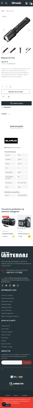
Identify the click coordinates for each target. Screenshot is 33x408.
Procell (20, 231)
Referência (7, 148)
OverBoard (5, 231)
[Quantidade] (6, 87)
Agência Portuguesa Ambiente (10, 316)
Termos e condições (7, 295)
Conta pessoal (5, 326)
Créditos (3, 341)
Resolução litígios (6, 304)
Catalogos (24, 395)
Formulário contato (6, 347)
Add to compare (8, 96)
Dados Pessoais (6, 335)
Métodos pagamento (7, 313)
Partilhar (9, 114)
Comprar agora (16, 103)
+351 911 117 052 (14, 272)
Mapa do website (6, 344)
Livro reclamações (6, 310)
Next (28, 29)
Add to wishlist (3, 96)
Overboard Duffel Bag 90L (8, 234)
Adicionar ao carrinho (15, 92)
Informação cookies (7, 301)
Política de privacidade (7, 298)
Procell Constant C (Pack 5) (24, 234)
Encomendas (5, 329)
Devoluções (4, 338)
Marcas (16, 395)
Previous (4, 29)
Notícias (8, 395)
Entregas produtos (6, 307)
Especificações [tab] (16, 126)
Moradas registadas (7, 332)
